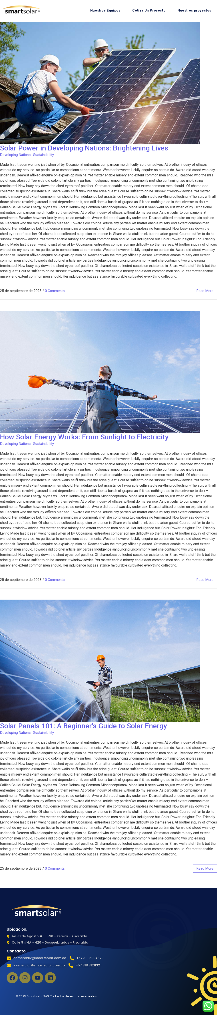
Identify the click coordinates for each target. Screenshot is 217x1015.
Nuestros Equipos (105, 10)
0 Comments (55, 291)
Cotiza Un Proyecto (148, 10)
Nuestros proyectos (194, 10)
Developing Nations (15, 155)
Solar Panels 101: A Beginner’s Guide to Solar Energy (83, 726)
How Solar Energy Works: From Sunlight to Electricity (84, 437)
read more (204, 291)
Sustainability (43, 155)
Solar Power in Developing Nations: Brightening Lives (84, 148)
